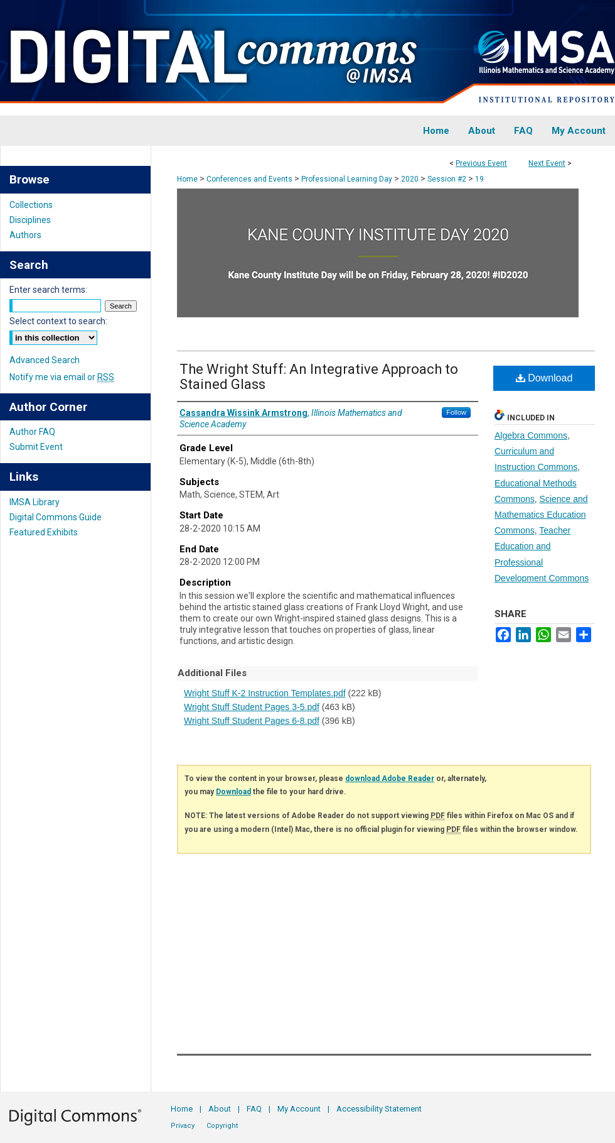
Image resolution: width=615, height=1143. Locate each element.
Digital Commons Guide (55, 517)
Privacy (183, 1126)
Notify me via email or (61, 377)
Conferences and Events (250, 179)
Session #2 (447, 179)
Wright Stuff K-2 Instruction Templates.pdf (265, 693)
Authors (25, 235)
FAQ (254, 1108)
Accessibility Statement (379, 1108)
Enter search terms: (48, 290)
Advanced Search (44, 360)
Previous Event (481, 163)
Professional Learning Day (347, 179)
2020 (410, 179)
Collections (31, 205)
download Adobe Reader (389, 778)
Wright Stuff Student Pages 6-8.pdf (251, 721)
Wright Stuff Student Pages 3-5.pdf (251, 707)
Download (544, 378)
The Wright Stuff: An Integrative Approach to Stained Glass (318, 376)
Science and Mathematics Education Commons (541, 514)
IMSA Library (34, 502)
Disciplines (30, 220)
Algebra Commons (531, 435)
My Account (299, 1108)
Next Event (546, 163)
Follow (456, 412)
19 (479, 179)
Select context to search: (58, 321)
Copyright (222, 1126)
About (219, 1108)
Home (187, 179)
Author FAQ (32, 432)
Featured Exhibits (43, 532)
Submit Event (36, 447)
